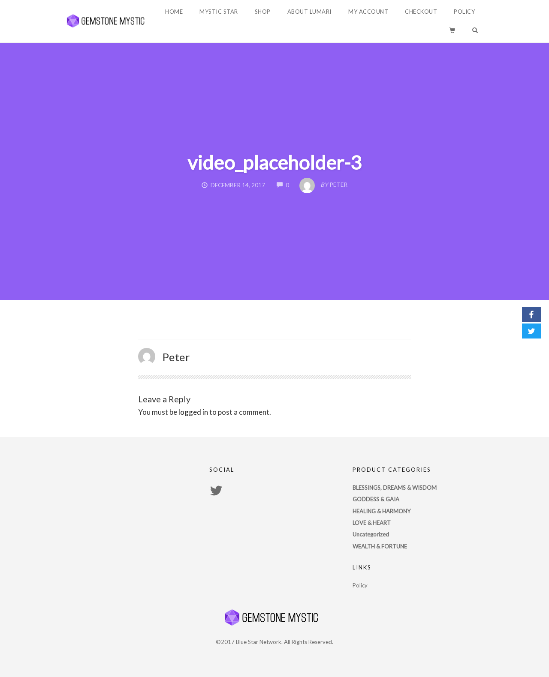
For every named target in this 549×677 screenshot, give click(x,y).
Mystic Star (218, 11)
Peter (176, 356)
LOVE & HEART (372, 522)
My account (368, 11)
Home (174, 11)
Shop (263, 11)
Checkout (421, 11)
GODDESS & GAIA (376, 499)
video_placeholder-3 (274, 162)
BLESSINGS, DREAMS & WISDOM (395, 487)
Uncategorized (371, 534)
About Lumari (309, 11)
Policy (464, 11)
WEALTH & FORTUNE (380, 546)
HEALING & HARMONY (381, 511)
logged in (193, 411)
